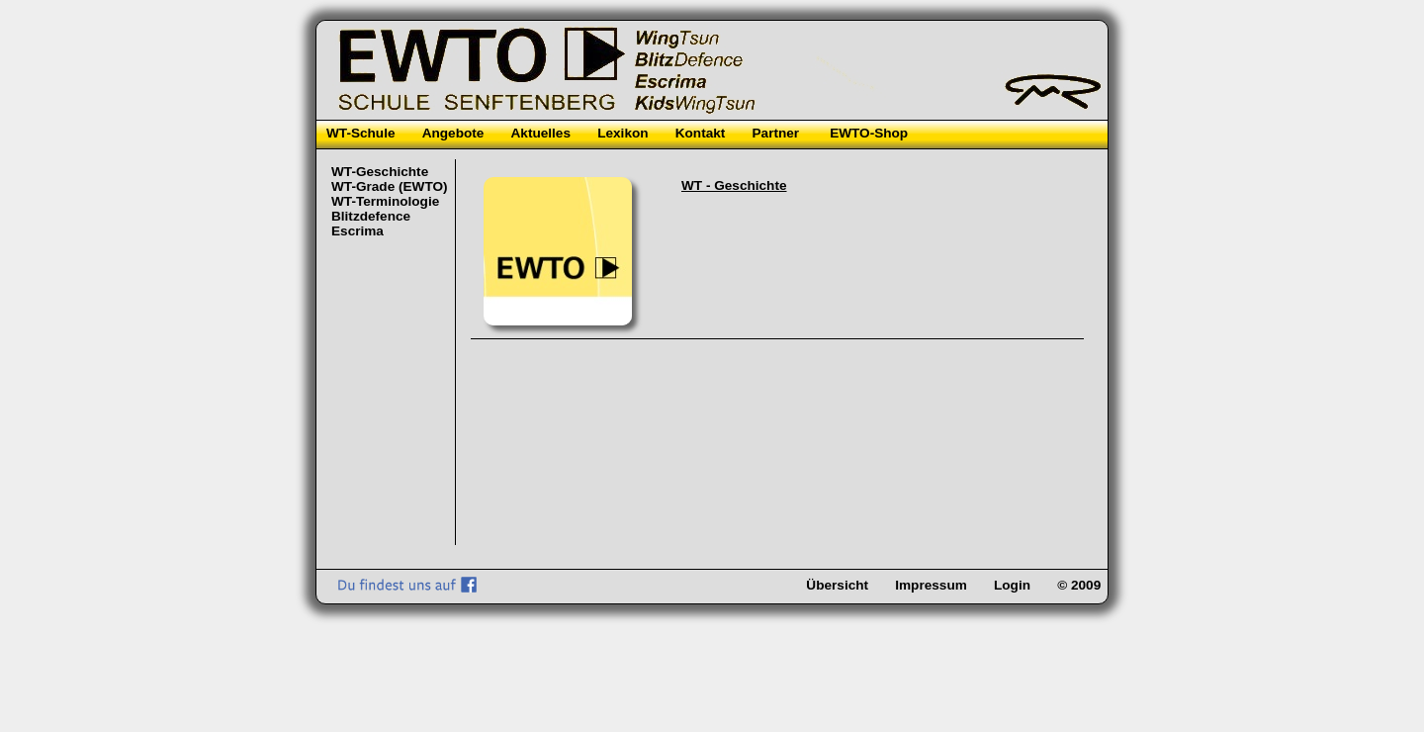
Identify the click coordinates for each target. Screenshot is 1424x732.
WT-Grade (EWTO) (389, 186)
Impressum (931, 585)
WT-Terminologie (385, 201)
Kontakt (700, 133)
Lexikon (622, 133)
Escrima (357, 231)
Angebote (453, 133)
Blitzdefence (370, 216)
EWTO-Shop (869, 133)
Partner (776, 133)
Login (1012, 585)
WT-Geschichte (379, 171)
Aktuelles (541, 133)
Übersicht (837, 585)
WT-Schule (360, 133)
